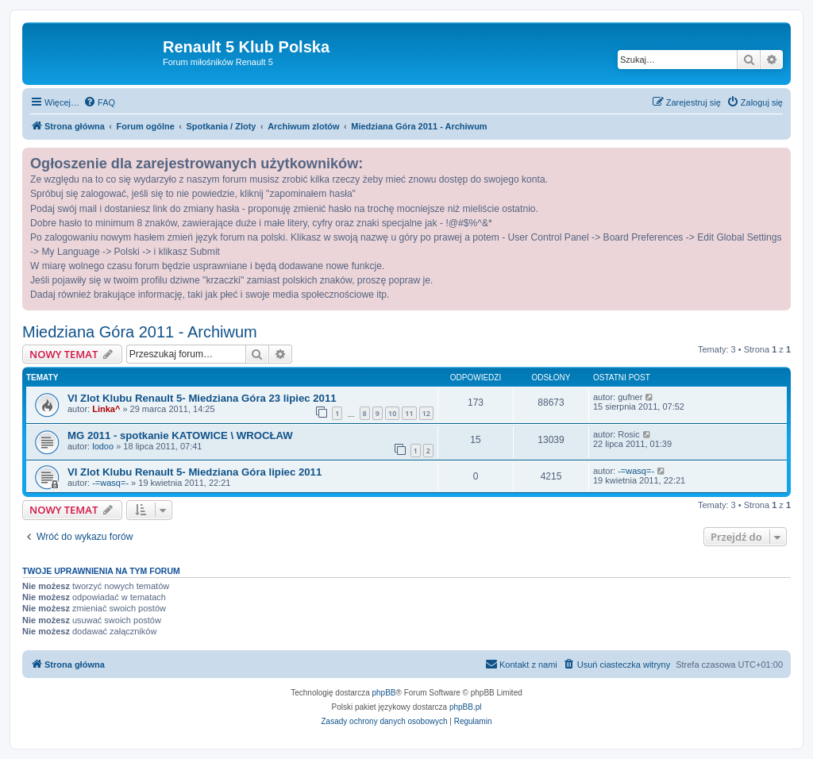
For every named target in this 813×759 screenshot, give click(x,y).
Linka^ (106, 409)
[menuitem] (99, 102)
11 (409, 413)
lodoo (103, 446)
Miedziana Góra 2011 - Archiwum (139, 332)
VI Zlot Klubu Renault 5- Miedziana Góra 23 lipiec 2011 (202, 398)
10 (392, 413)
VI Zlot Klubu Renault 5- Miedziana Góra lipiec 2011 (194, 472)
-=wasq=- (110, 482)
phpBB (384, 692)
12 (426, 413)
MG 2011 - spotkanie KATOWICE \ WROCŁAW (180, 435)
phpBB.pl (465, 707)
